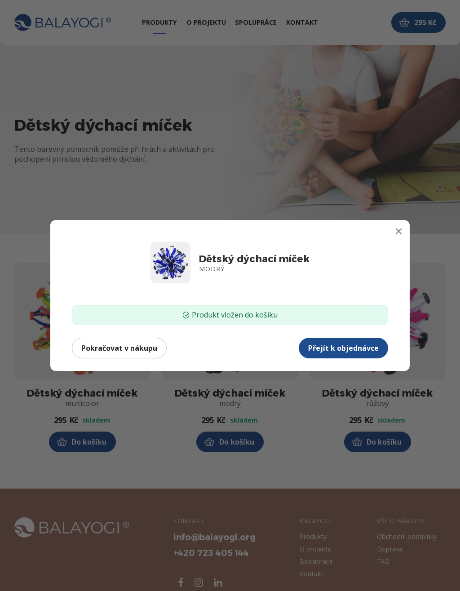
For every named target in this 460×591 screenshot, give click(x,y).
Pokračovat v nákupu (119, 348)
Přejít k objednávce (343, 348)
